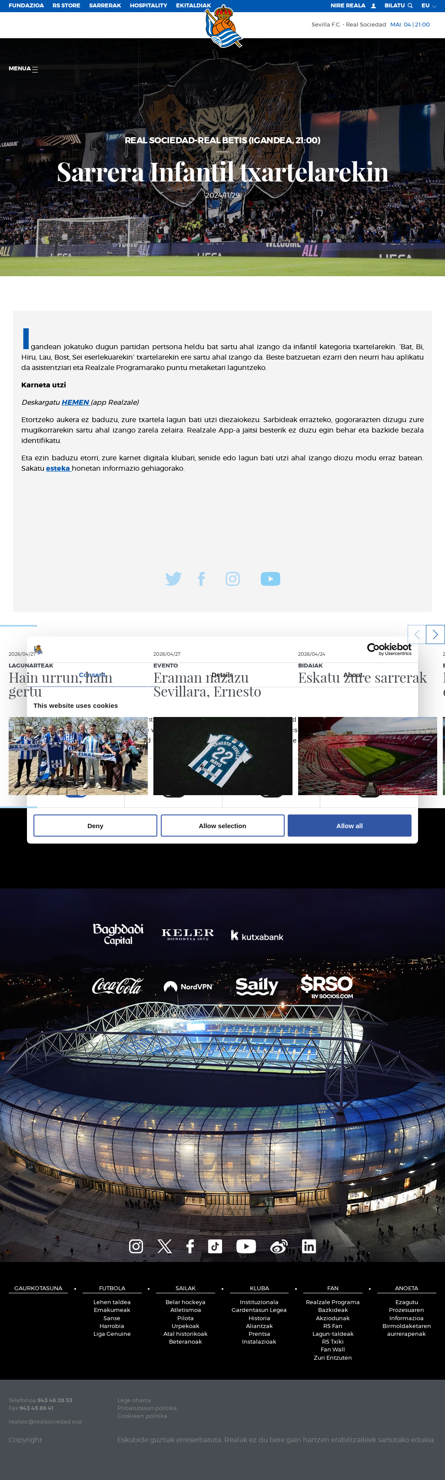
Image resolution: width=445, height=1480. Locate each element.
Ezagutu (406, 1302)
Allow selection (222, 825)
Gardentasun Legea (259, 1310)
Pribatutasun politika (147, 1408)
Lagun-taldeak (333, 1334)
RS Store (66, 6)
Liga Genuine (112, 1334)
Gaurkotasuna (38, 1289)
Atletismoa (185, 1310)
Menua (23, 69)
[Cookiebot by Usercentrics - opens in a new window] (373, 649)
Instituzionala (259, 1302)
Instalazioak (259, 1342)
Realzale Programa (333, 1302)
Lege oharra (134, 1401)
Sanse (111, 1318)
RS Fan (332, 1326)
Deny (95, 825)
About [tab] (352, 674)
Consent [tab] (92, 674)
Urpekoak (185, 1326)
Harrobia (112, 1326)
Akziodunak (333, 1318)
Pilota (185, 1318)
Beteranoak (185, 1342)
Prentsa (259, 1334)
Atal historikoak (185, 1334)
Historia (259, 1318)
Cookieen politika (142, 1416)
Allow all (349, 825)
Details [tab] (222, 674)
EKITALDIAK (193, 6)
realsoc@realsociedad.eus (45, 1422)
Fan (333, 1289)
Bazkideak (333, 1310)
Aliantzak (259, 1326)
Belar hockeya (186, 1302)
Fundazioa (26, 6)
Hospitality (148, 6)
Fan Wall (333, 1350)
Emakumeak (112, 1310)
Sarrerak (105, 6)
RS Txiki (333, 1342)
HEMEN (75, 402)
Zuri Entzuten (333, 1358)
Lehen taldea (112, 1302)
